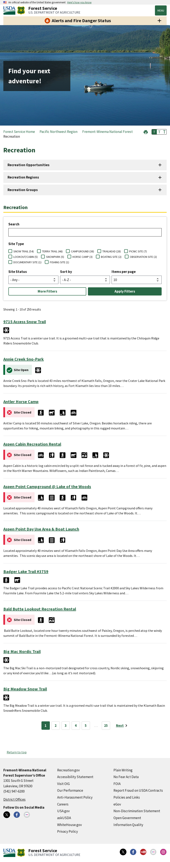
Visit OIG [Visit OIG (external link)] (63, 783)
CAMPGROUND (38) (82, 251)
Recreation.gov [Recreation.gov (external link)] (68, 770)
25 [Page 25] (106, 725)
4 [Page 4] (76, 725)
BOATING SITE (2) (111, 257)
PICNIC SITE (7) (138, 251)
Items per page (124, 271)
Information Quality (128, 824)
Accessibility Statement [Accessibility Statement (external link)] (75, 777)
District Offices (14, 799)
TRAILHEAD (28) (111, 251)
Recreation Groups (23, 190)
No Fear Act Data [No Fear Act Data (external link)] (126, 777)
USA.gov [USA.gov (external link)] (63, 811)
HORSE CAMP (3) (82, 257)
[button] (145, 131)
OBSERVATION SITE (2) (143, 257)
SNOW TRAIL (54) (23, 251)
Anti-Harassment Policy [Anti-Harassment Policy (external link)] (75, 797)
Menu (160, 10)
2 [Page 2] (56, 725)
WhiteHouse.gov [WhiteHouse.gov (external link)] (69, 824)
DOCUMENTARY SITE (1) (27, 262)
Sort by (66, 271)
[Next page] (122, 725)
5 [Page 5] (86, 725)
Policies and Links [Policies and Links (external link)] (126, 797)
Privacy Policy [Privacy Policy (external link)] (67, 831)
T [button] (154, 132)
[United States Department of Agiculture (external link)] (10, 10)
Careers (62, 804)
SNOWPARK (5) (55, 257)
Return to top (17, 752)
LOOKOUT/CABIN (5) (25, 257)
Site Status (17, 271)
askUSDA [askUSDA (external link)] (64, 818)
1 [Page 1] (45, 725)
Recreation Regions (23, 177)
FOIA (117, 783)
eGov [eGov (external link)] (117, 804)
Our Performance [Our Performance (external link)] (70, 790)
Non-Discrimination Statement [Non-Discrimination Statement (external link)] (136, 811)
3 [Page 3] (66, 725)
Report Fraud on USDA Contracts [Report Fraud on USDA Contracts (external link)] (138, 790)
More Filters (47, 291)
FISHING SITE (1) (59, 262)
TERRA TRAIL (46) (52, 251)
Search (13, 224)
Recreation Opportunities (28, 165)
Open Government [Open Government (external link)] (127, 818)
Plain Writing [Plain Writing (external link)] (123, 770)
